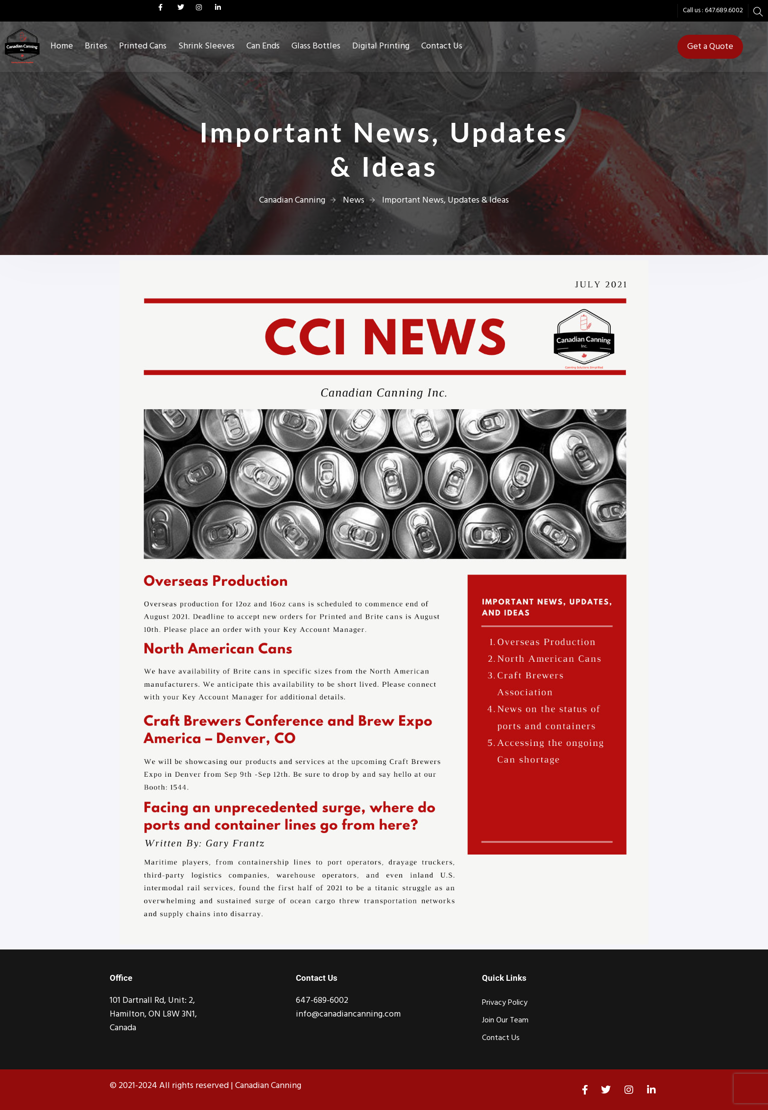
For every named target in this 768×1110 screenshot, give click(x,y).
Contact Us (441, 46)
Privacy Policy (505, 1002)
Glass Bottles (315, 46)
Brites (96, 46)
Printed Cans (143, 46)
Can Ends (263, 46)
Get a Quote (710, 47)
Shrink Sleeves (206, 46)
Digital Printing (380, 46)
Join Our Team (505, 1020)
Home (61, 46)
